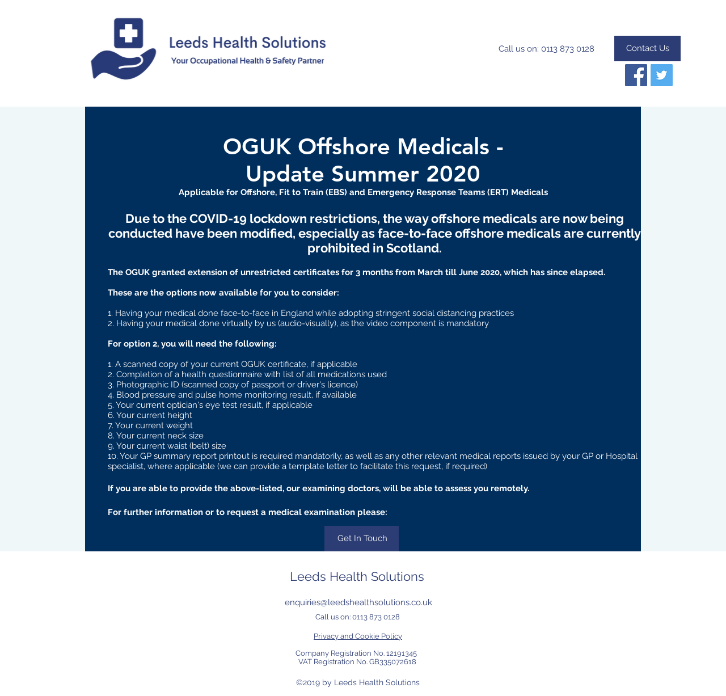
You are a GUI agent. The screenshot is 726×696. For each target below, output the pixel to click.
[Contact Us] (647, 48)
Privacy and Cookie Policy (358, 636)
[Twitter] (662, 75)
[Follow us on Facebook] (636, 75)
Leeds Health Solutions (357, 576)
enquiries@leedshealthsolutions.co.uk (358, 602)
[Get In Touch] (361, 538)
